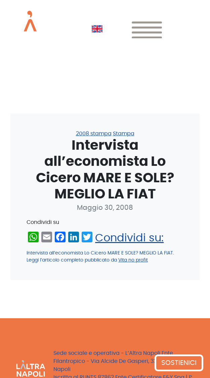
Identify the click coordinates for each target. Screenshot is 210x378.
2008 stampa (94, 133)
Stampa (123, 133)
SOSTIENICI (179, 363)
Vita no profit (133, 260)
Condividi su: (129, 238)
